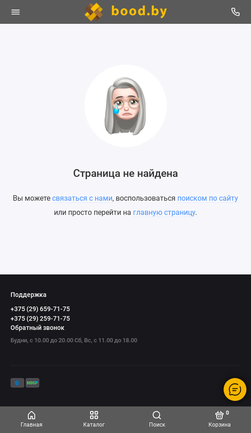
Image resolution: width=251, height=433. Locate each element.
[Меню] (15, 12)
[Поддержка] (235, 12)
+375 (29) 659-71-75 (40, 308)
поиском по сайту (207, 198)
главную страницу (164, 212)
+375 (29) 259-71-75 (40, 318)
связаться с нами (82, 198)
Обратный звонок (37, 327)
